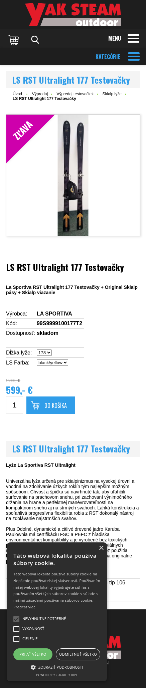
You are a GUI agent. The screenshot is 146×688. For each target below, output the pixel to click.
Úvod (17, 94)
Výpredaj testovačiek (75, 94)
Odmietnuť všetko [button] (78, 654)
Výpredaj (40, 94)
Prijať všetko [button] (32, 654)
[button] (56, 667)
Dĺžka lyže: (19, 352)
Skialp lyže (112, 94)
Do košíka (55, 405)
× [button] (101, 548)
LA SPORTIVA (54, 314)
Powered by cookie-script (57, 675)
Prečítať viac (24, 606)
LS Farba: (17, 362)
